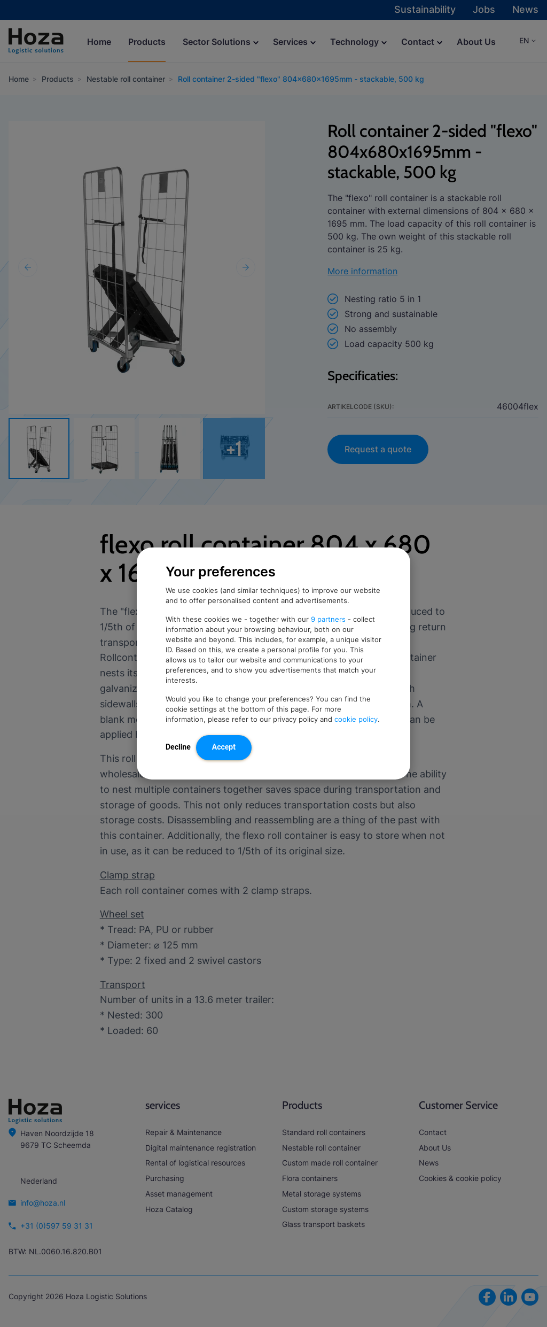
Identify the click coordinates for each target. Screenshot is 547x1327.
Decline (178, 747)
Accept (224, 747)
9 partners (328, 619)
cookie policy (356, 719)
